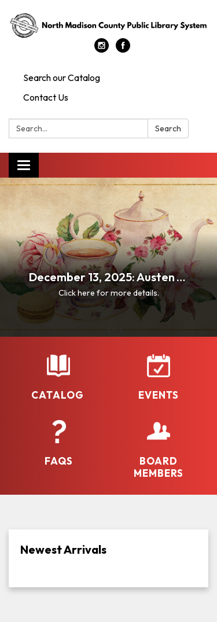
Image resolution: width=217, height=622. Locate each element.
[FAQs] (59, 443)
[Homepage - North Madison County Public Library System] (108, 25)
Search (168, 128)
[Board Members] (159, 450)
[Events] (159, 377)
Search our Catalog (61, 77)
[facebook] (123, 49)
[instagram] (101, 49)
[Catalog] (59, 377)
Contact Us (45, 97)
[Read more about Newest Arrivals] (108, 558)
